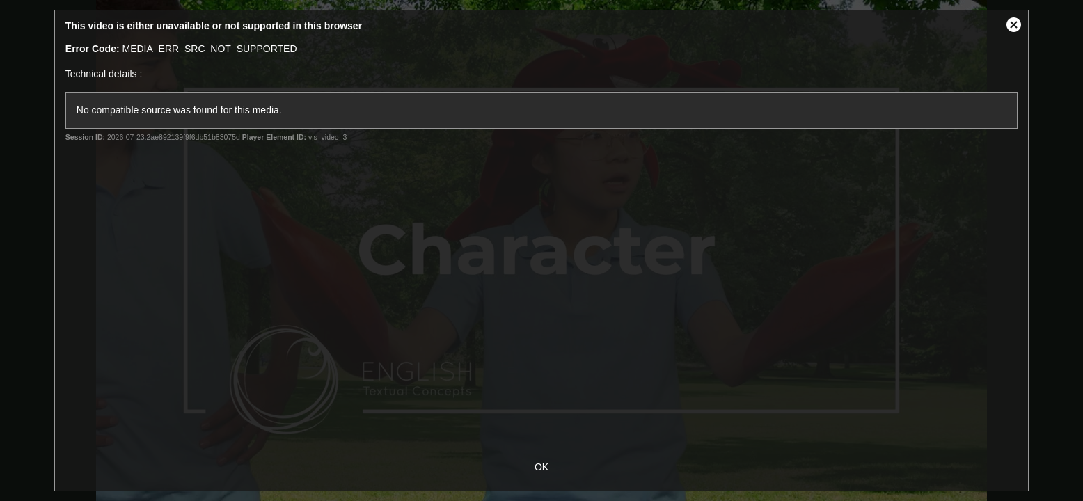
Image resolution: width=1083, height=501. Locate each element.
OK (541, 466)
